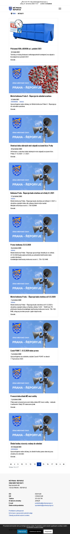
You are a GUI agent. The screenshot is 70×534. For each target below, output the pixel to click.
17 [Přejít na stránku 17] (52, 464)
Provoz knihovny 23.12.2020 (20, 244)
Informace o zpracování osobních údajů (20, 513)
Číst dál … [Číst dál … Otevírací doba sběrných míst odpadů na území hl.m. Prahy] (13, 157)
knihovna (22, 101)
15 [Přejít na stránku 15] (43, 464)
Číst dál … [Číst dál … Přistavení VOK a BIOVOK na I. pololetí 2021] (13, 60)
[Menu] (60, 9)
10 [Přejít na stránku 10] (22, 464)
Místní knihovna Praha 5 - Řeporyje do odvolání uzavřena (30, 96)
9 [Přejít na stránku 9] (17, 464)
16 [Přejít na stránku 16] (48, 464)
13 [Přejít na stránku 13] (35, 464)
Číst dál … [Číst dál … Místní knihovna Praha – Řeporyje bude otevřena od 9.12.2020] (13, 314)
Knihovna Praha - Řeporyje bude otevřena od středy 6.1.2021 (32, 193)
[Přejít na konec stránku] (64, 464)
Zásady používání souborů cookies (19, 515)
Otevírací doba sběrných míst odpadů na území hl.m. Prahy (31, 145)
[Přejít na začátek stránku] (11, 464)
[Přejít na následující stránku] (60, 464)
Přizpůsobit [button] (48, 531)
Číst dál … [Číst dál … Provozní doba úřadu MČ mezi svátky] (13, 407)
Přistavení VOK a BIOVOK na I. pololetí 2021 (25, 48)
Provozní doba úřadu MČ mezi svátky (23, 396)
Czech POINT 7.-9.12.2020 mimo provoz (24, 350)
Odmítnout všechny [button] (35, 531)
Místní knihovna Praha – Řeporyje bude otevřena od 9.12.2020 (33, 296)
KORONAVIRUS (14, 101)
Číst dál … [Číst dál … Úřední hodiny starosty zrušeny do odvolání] (13, 457)
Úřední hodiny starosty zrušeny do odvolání (26, 443)
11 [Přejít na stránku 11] (26, 464)
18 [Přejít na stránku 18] (56, 464)
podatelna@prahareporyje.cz (40, 2)
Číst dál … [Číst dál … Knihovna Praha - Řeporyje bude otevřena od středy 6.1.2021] (13, 208)
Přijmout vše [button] (22, 531)
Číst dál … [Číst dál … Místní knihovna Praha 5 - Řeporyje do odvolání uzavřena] (13, 109)
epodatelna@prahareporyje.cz (44, 505)
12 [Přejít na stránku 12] (30, 464)
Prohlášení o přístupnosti (16, 511)
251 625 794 (26, 2)
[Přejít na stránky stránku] (14, 464)
